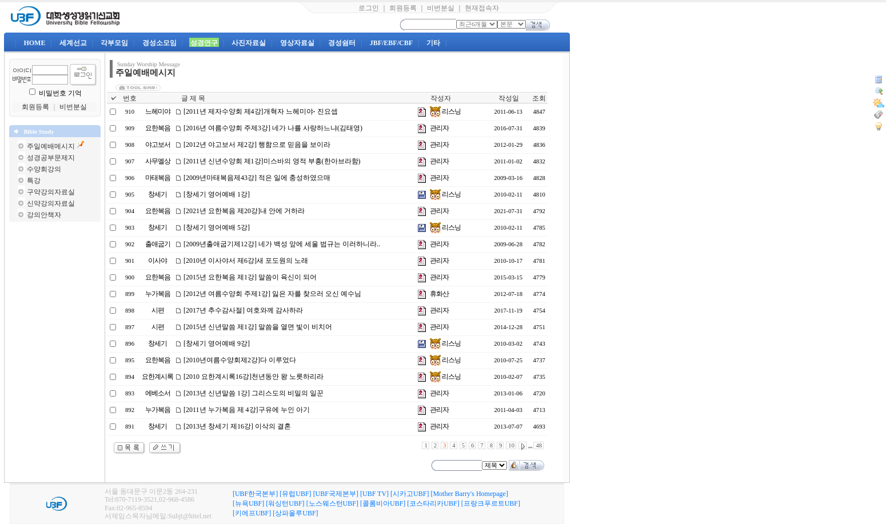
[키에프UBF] (252, 513)
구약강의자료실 (51, 192)
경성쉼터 (342, 43)
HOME (34, 43)
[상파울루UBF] (295, 513)
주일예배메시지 (51, 146)
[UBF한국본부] (255, 494)
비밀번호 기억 (60, 93)
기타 (433, 43)
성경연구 (204, 43)
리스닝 (445, 111)
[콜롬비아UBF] (382, 503)
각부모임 (114, 43)
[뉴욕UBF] (248, 503)
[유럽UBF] (295, 494)
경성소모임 (159, 43)
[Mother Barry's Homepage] (469, 494)
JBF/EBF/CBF (391, 43)
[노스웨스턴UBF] (332, 503)
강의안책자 (44, 215)
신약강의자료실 (51, 203)
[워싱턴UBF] (285, 503)
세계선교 (73, 43)
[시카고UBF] (409, 494)
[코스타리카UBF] (433, 503)
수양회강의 (44, 169)
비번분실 (440, 8)
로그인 (368, 8)
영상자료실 (297, 43)
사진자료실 (249, 43)
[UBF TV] (374, 494)
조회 (539, 98)
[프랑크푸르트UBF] (490, 503)
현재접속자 (482, 8)
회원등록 (403, 8)
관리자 (439, 128)
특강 (34, 181)
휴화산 (439, 294)
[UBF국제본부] (335, 494)
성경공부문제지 (51, 158)
